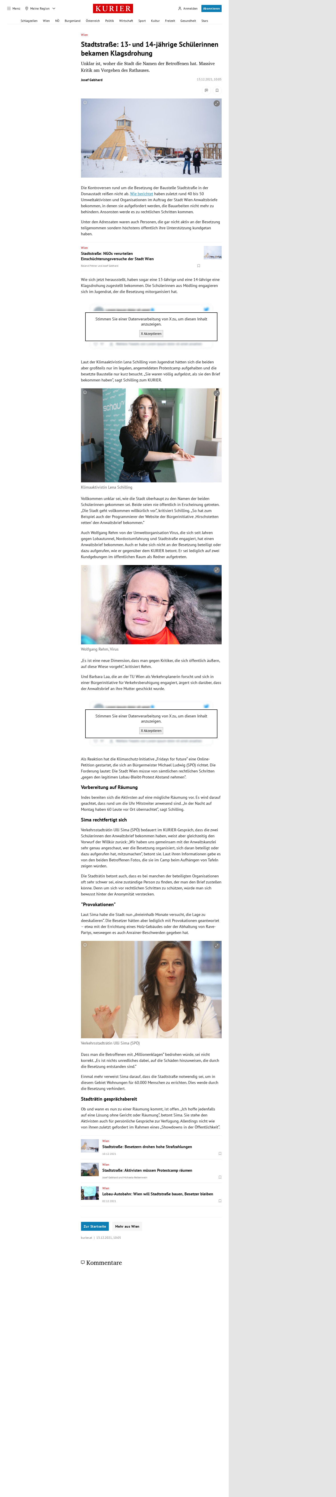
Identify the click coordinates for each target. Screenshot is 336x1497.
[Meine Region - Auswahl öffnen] (54, 8)
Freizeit (170, 21)
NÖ (57, 21)
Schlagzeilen (29, 21)
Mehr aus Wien (127, 1226)
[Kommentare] (206, 90)
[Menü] (13, 8)
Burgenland (73, 21)
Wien (46, 21)
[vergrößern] (217, 103)
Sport (142, 21)
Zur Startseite (95, 1226)
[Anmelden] (187, 8)
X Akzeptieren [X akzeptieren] (151, 334)
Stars (204, 21)
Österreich (93, 21)
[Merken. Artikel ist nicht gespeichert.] (217, 90)
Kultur (155, 21)
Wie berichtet (141, 193)
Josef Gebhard (92, 80)
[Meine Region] (37, 8)
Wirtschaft (126, 21)
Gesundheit (188, 21)
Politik (109, 21)
